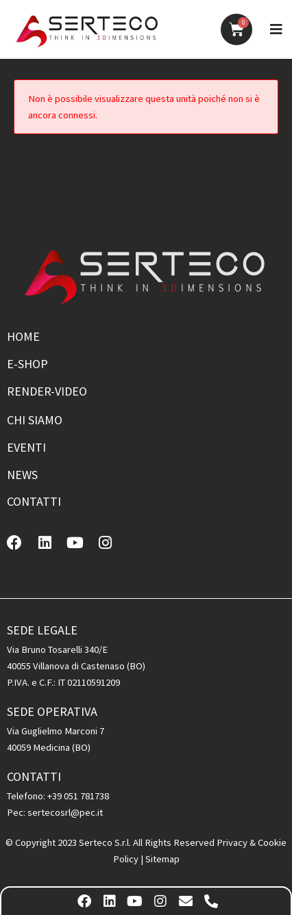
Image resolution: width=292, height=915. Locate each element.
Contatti (34, 501)
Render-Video (47, 391)
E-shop (27, 364)
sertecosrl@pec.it (65, 812)
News (22, 474)
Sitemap (162, 859)
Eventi (26, 447)
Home (23, 336)
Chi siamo (34, 420)
